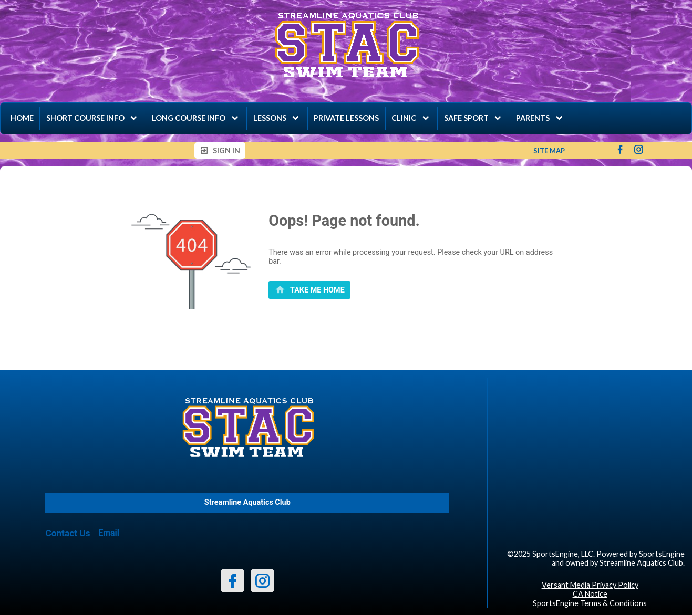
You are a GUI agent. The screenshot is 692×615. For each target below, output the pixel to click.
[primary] (309, 290)
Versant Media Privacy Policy (590, 584)
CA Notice (590, 593)
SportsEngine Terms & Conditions (590, 603)
